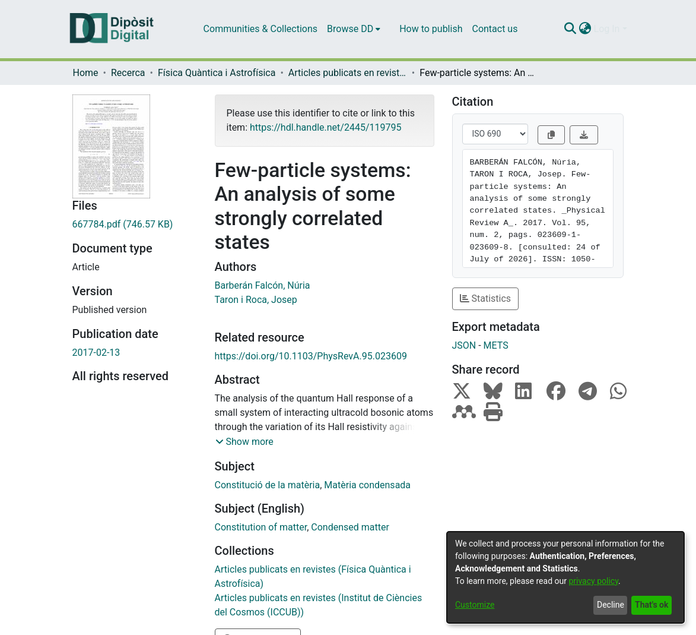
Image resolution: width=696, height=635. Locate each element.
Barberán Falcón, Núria (262, 285)
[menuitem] (353, 29)
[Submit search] (570, 29)
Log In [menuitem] (607, 28)
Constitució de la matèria (267, 485)
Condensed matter (350, 527)
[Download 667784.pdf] (134, 224)
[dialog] (565, 577)
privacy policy (593, 581)
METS (496, 345)
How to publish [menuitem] (430, 28)
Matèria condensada (367, 485)
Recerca (128, 72)
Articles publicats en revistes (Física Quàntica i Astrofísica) (347, 72)
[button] (244, 442)
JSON (464, 345)
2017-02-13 (96, 352)
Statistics (485, 298)
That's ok (651, 604)
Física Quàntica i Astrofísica (216, 72)
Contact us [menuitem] (494, 28)
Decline (610, 604)
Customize (474, 604)
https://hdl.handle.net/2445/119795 (325, 127)
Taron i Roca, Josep (256, 299)
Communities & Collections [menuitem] (260, 28)
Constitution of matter (261, 527)
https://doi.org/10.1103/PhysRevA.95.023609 (311, 356)
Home (85, 72)
